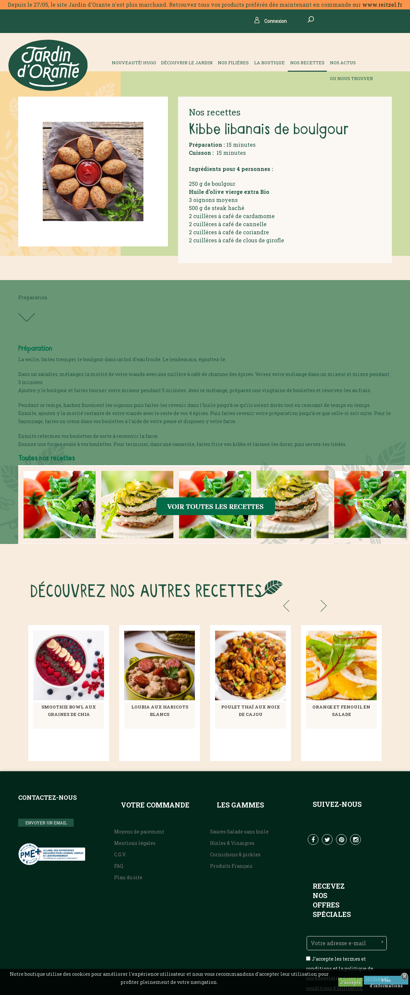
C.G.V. (120, 854)
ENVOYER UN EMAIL (46, 822)
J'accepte (350, 982)
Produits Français (231, 866)
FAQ (118, 866)
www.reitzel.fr (382, 4)
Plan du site (128, 877)
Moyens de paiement (139, 831)
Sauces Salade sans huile (239, 831)
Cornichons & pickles (235, 854)
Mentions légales (135, 843)
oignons (204, 199)
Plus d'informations (386, 981)
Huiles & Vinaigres (232, 843)
